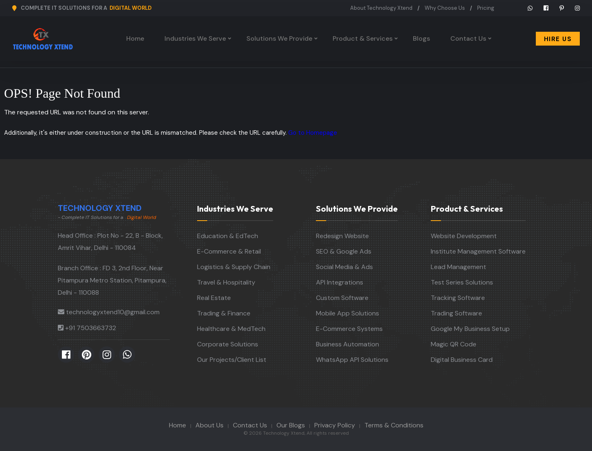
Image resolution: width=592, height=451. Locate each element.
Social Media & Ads (344, 267)
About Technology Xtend (381, 7)
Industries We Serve (195, 38)
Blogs (421, 38)
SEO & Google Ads (343, 251)
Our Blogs (290, 425)
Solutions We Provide (279, 38)
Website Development (464, 236)
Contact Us (468, 38)
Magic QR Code (453, 344)
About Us (209, 425)
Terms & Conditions (393, 425)
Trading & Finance (223, 313)
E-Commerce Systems (349, 328)
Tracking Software (458, 297)
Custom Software (342, 297)
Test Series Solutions (462, 282)
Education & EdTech (227, 236)
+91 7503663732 (90, 328)
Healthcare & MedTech (231, 328)
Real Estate (214, 297)
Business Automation (347, 344)
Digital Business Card (462, 359)
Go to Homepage (312, 133)
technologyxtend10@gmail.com (113, 312)
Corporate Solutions (227, 344)
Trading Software (456, 313)
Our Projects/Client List (231, 359)
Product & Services (362, 38)
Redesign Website (342, 236)
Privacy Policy (334, 425)
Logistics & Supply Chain (233, 267)
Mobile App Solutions (347, 313)
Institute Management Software (478, 251)
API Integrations (339, 282)
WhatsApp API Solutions (352, 359)
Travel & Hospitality (226, 282)
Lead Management (458, 267)
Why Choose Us (445, 7)
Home (135, 38)
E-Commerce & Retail (229, 251)
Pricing (485, 7)
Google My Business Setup (470, 328)
